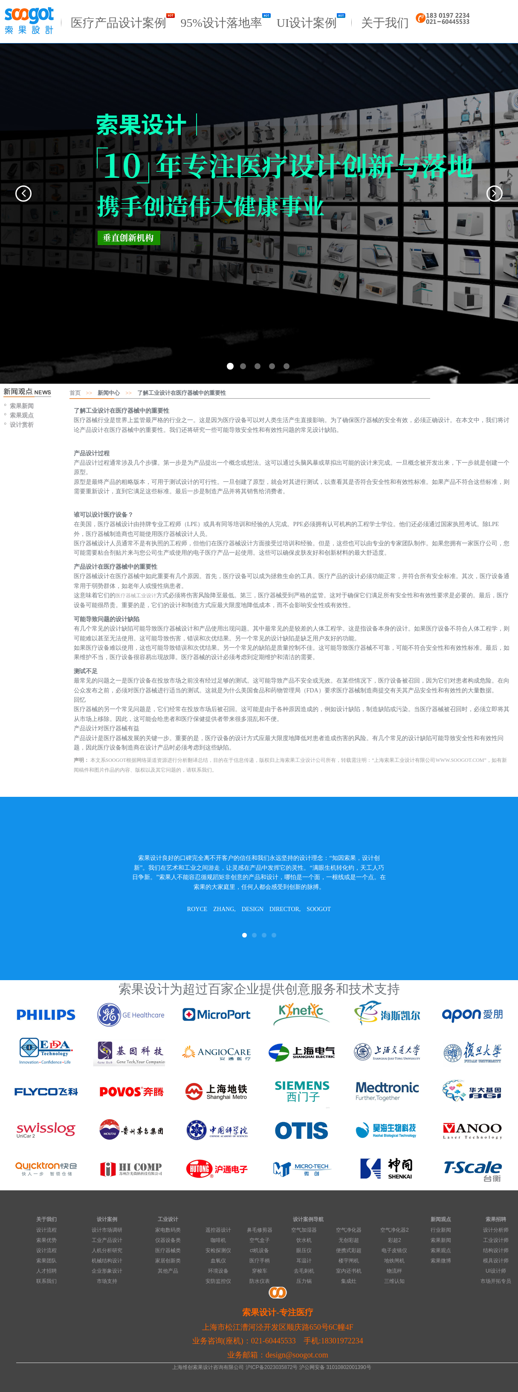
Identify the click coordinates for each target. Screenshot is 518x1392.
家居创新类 (168, 1261)
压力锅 (304, 1281)
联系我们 (46, 1281)
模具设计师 (496, 1261)
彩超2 (394, 1240)
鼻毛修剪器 (259, 1230)
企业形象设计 (107, 1271)
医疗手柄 (259, 1261)
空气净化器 (349, 1230)
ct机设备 (259, 1250)
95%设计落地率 (226, 21)
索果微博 (441, 1261)
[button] (15, 192)
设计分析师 (496, 1230)
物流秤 (394, 1271)
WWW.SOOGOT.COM (460, 760)
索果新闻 (22, 405)
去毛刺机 (304, 1271)
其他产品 (168, 1271)
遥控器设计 (218, 1230)
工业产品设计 (107, 1240)
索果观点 (22, 414)
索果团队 (46, 1261)
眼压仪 (304, 1250)
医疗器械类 (168, 1250)
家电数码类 (168, 1230)
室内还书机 (349, 1271)
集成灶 (348, 1281)
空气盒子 (259, 1240)
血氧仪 (218, 1261)
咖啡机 (218, 1240)
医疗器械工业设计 (136, 595)
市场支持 (107, 1281)
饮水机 (304, 1240)
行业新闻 (441, 1230)
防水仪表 (259, 1281)
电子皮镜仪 (394, 1250)
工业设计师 (496, 1240)
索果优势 (46, 1240)
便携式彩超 (349, 1250)
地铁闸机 (394, 1261)
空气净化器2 (394, 1230)
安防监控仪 (218, 1281)
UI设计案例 (311, 21)
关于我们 (385, 21)
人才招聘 (46, 1271)
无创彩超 (349, 1240)
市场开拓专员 (495, 1281)
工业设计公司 (310, 760)
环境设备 (218, 1271)
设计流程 (46, 1230)
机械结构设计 (107, 1261)
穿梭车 (259, 1271)
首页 (75, 392)
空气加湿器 (304, 1230)
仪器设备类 (168, 1240)
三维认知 (394, 1281)
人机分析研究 (107, 1250)
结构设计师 (496, 1250)
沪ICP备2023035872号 (272, 1367)
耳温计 (304, 1261)
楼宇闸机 (349, 1261)
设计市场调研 (107, 1230)
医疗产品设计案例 (123, 21)
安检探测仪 (218, 1250)
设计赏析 (22, 423)
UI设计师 (496, 1271)
